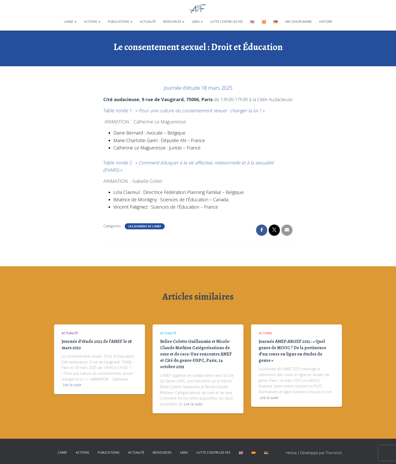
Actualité (148, 21)
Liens (197, 21)
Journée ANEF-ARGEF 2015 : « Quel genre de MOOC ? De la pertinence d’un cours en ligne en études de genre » (292, 351)
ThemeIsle (334, 452)
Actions (92, 21)
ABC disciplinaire (298, 21)
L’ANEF (70, 21)
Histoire (325, 21)
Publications (120, 21)
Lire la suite (72, 384)
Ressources (173, 21)
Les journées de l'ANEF (144, 226)
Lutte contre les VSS (226, 21)
